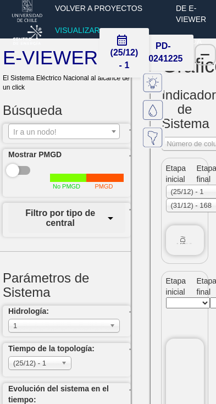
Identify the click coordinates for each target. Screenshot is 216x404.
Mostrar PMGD (35, 154)
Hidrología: (28, 311)
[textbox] (64, 132)
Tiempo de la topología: (51, 348)
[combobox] (64, 131)
